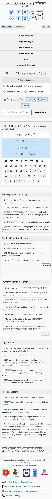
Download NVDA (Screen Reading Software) (21, 491)
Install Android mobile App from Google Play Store (23, 486)
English (25, 106)
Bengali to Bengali (26, 47)
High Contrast (7, 26)
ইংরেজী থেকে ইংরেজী (26, 154)
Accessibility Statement (26, 65)
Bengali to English (26, 36)
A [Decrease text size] (48, 26)
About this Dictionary (12, 496)
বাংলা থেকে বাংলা (26, 148)
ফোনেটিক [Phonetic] (30, 99)
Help (26, 59)
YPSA (16, 460)
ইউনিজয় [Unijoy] (42, 99)
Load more (46, 265)
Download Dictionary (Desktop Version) (19, 482)
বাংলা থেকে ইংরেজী (26, 134)
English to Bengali (26, 42)
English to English (26, 53)
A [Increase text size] (44, 26)
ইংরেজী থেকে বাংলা (26, 141)
